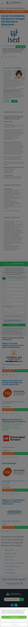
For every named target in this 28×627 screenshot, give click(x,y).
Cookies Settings (14, 624)
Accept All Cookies (14, 617)
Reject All (14, 620)
